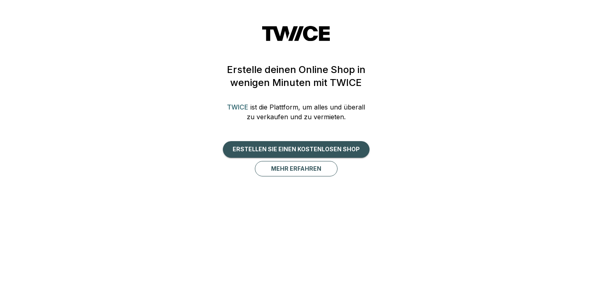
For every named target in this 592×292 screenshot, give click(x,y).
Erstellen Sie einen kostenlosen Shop (296, 149)
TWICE (237, 107)
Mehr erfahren (296, 168)
